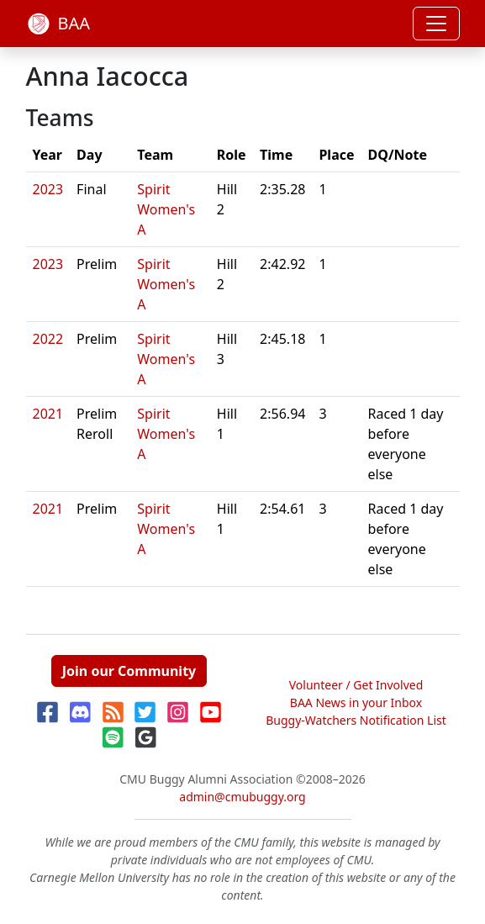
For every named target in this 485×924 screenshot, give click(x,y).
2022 (48, 339)
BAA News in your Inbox (356, 702)
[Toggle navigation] (436, 23)
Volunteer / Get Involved (356, 685)
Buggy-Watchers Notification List (356, 720)
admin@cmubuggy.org (242, 797)
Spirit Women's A (166, 209)
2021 (48, 413)
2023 (48, 189)
